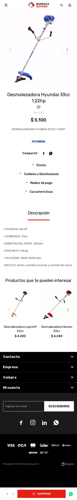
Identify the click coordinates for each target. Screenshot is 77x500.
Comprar (44, 493)
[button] (61, 5)
